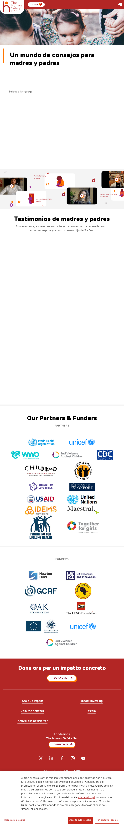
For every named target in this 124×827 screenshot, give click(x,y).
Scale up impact (32, 701)
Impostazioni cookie (14, 820)
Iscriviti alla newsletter (32, 721)
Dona (36, 4)
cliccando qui (86, 797)
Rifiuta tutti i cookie (107, 820)
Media (92, 711)
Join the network (32, 711)
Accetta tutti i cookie (80, 820)
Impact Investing (91, 701)
